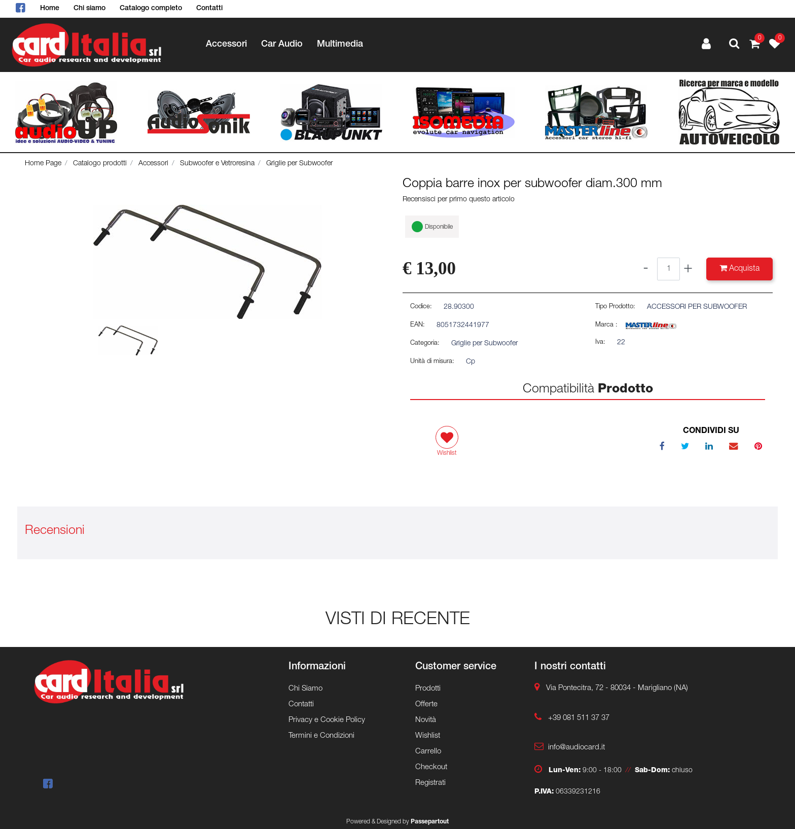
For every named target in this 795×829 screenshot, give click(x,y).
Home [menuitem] (49, 8)
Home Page (43, 163)
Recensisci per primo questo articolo (459, 199)
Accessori (153, 163)
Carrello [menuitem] (428, 751)
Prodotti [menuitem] (428, 689)
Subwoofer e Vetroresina (217, 163)
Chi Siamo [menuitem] (305, 689)
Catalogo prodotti (100, 163)
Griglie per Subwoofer (299, 163)
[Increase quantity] (688, 269)
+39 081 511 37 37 (578, 718)
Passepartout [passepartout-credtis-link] (430, 822)
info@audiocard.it (576, 747)
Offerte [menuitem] (426, 704)
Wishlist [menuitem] (427, 736)
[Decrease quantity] (645, 269)
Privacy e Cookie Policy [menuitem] (326, 720)
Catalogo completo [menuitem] (151, 8)
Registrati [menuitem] (430, 783)
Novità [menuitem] (425, 720)
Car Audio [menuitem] (282, 44)
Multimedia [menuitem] (340, 44)
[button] (207, 262)
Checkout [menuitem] (431, 767)
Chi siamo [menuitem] (89, 8)
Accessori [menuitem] (226, 44)
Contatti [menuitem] (209, 8)
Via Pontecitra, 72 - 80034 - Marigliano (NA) (617, 688)
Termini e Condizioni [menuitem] (321, 736)
